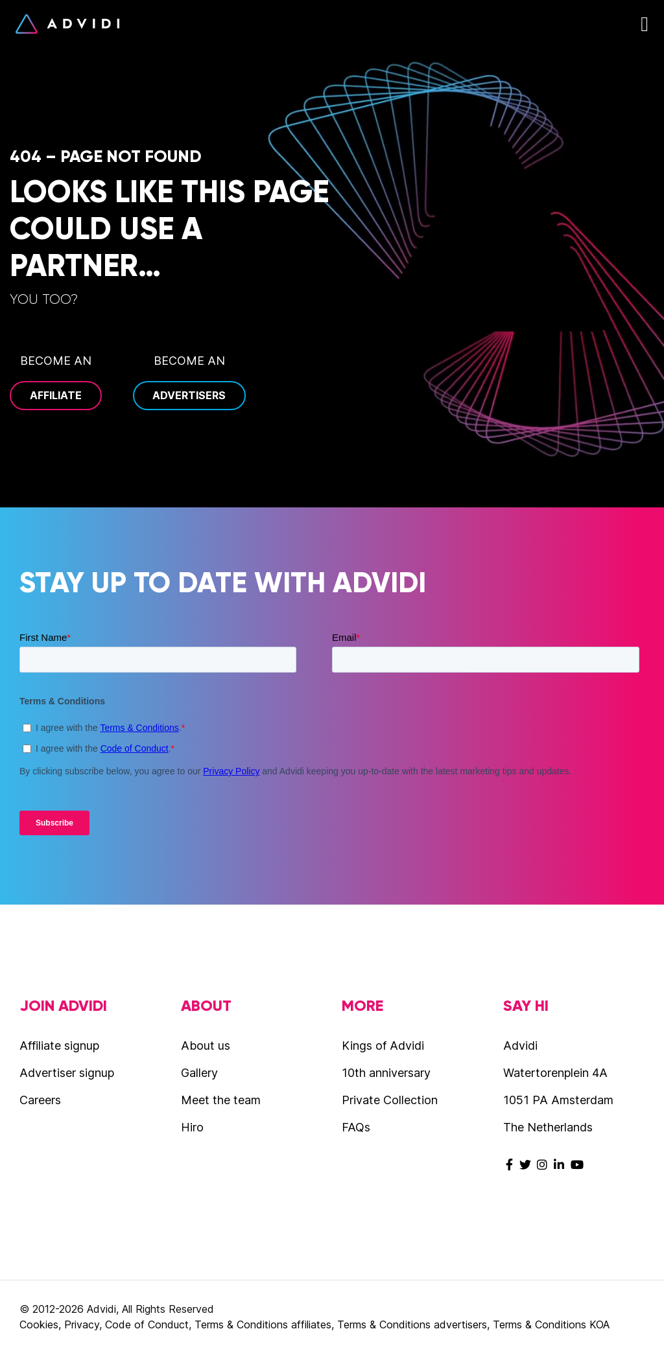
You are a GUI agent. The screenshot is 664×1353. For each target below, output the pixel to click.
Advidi (67, 24)
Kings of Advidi (383, 1045)
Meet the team (221, 1100)
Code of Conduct (147, 1324)
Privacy (81, 1324)
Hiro (192, 1127)
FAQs (356, 1127)
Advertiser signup (66, 1073)
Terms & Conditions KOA (551, 1324)
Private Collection (390, 1100)
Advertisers (189, 395)
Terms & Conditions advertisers (412, 1324)
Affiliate (56, 395)
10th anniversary (386, 1073)
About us (205, 1045)
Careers (40, 1100)
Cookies (38, 1324)
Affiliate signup (59, 1045)
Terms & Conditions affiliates (263, 1324)
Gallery (199, 1073)
